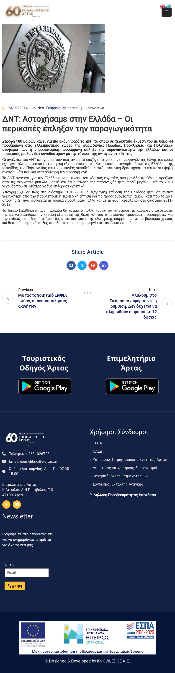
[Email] (27, 572)
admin (72, 108)
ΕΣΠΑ (97, 443)
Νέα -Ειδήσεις (48, 108)
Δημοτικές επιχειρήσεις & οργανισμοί (125, 468)
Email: (33, 461)
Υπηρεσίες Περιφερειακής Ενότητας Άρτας (130, 459)
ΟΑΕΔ (97, 451)
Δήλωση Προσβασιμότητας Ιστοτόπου (124, 495)
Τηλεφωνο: (29, 454)
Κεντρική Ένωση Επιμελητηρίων (120, 476)
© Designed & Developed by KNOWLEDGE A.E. (87, 661)
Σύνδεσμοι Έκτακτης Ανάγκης (118, 484)
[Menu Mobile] (167, 12)
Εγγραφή (15, 586)
